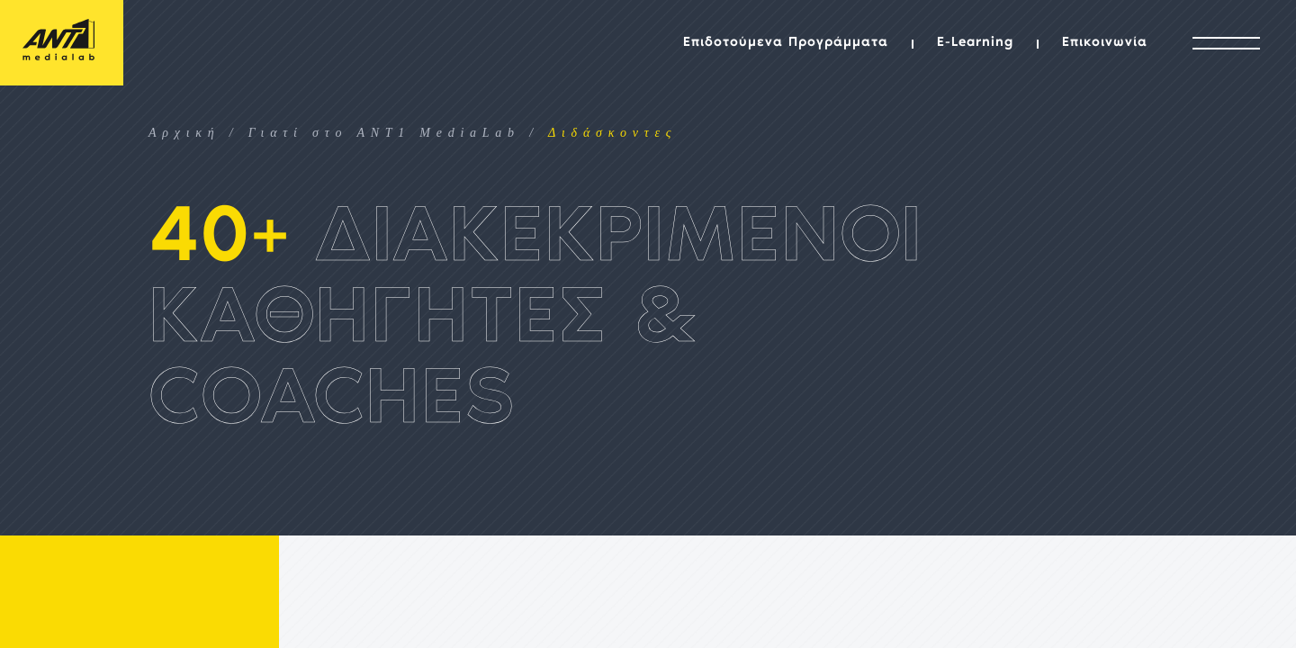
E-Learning (975, 43)
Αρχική (184, 133)
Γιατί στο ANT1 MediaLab (384, 133)
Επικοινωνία (1105, 43)
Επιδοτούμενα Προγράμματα (785, 43)
